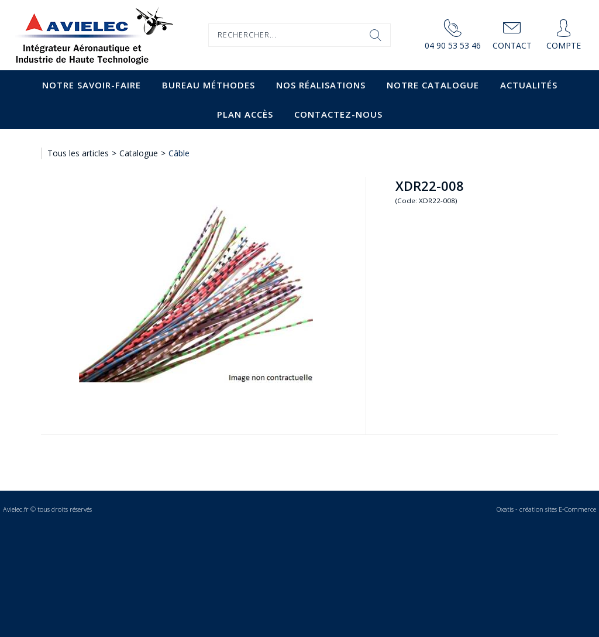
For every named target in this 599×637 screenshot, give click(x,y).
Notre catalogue (433, 85)
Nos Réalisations (321, 85)
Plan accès (245, 114)
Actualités (528, 85)
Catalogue (138, 153)
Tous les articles (78, 153)
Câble (179, 153)
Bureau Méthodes (208, 85)
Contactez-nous (338, 114)
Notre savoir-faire (91, 85)
